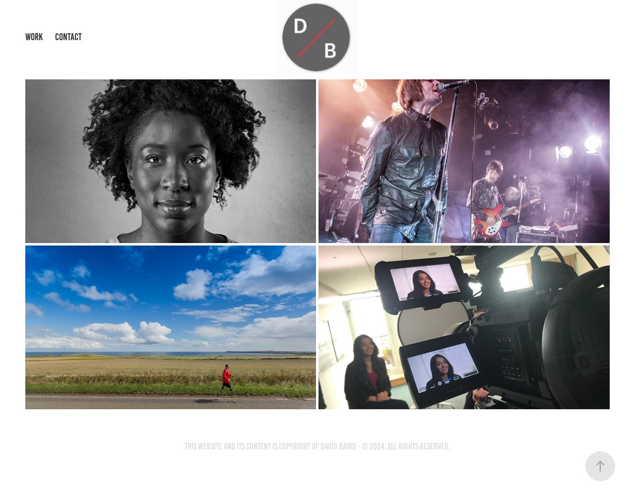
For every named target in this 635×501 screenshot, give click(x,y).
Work (34, 37)
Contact (68, 37)
